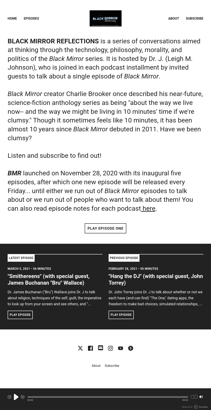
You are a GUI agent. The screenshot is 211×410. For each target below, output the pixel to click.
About (173, 18)
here (148, 208)
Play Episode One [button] (105, 228)
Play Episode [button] (20, 314)
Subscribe (194, 18)
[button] (107, 397)
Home (12, 18)
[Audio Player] (105, 399)
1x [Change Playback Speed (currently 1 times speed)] (194, 397)
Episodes (31, 18)
